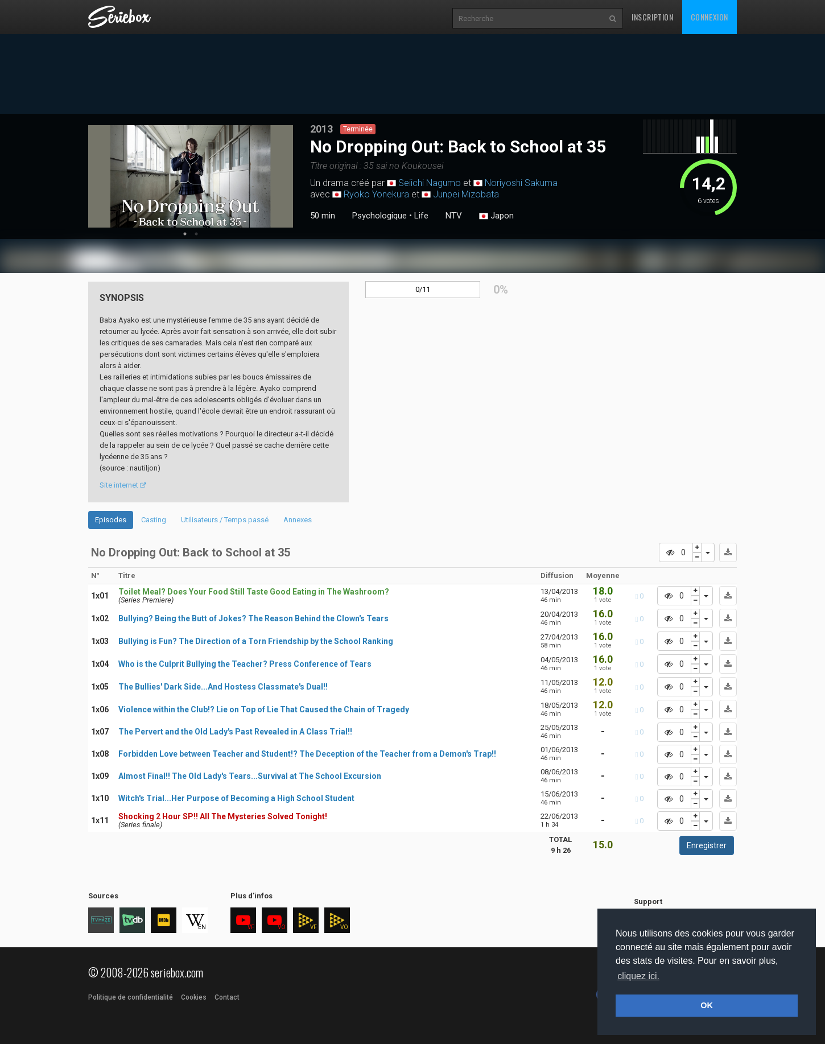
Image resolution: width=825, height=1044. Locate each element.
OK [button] (706, 1005)
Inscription (653, 17)
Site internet (123, 485)
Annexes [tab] (297, 519)
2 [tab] (196, 234)
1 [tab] (185, 234)
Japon (496, 216)
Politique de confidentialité (130, 997)
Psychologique (379, 216)
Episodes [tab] (110, 519)
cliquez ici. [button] (638, 976)
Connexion (709, 17)
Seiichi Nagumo (429, 183)
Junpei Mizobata (466, 194)
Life (421, 216)
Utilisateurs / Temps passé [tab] (225, 519)
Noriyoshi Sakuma (521, 183)
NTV (454, 216)
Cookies (194, 997)
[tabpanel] (190, 176)
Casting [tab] (153, 519)
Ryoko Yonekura (376, 194)
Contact (227, 997)
